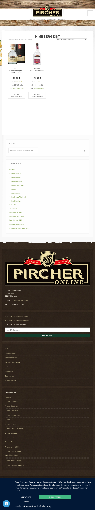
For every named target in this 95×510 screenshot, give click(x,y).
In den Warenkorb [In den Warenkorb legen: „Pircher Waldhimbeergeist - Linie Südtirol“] (16, 95)
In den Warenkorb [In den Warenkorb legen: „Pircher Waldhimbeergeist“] (37, 95)
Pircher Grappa (14, 193)
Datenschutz (9, 376)
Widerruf (8, 367)
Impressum (9, 371)
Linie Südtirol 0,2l (15, 220)
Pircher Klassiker (15, 201)
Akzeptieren (53, 502)
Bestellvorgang (10, 353)
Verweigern (26, 502)
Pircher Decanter (15, 173)
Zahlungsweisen (11, 358)
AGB (7, 349)
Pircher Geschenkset (16, 185)
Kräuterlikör (13, 208)
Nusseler (12, 169)
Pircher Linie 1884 (15, 213)
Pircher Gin (13, 189)
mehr (80, 502)
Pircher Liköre (14, 205)
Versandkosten (18, 88)
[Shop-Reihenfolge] (71, 39)
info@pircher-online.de (19, 300)
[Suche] (84, 151)
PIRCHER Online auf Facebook (16, 316)
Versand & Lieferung (12, 362)
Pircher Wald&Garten (16, 225)
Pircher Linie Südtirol (16, 217)
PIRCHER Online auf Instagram (17, 320)
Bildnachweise (10, 380)
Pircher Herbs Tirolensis (17, 197)
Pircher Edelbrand (15, 177)
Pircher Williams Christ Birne (19, 228)
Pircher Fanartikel (15, 181)
